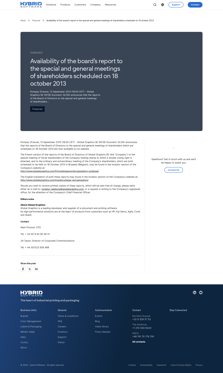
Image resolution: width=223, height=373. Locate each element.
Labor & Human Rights (181, 365)
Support (176, 4)
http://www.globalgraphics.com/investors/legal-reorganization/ (54, 180)
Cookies (132, 365)
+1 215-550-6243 (141, 327)
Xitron (23, 347)
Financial (36, 20)
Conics (24, 342)
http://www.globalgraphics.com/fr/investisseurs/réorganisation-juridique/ (59, 171)
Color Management (30, 321)
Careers (62, 326)
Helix (23, 337)
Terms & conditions (68, 316)
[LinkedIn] (36, 269)
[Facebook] (22, 269)
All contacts (138, 341)
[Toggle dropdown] (51, 4)
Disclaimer (161, 365)
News (23, 20)
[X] (29, 269)
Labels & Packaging (31, 326)
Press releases (102, 331)
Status (61, 342)
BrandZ (24, 316)
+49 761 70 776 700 (143, 336)
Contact (195, 4)
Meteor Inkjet (27, 331)
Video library (102, 326)
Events (98, 316)
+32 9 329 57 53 (141, 319)
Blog (97, 321)
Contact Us (173, 170)
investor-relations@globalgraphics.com (63, 189)
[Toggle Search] (155, 4)
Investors (63, 331)
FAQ (60, 321)
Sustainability (146, 365)
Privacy (199, 365)
